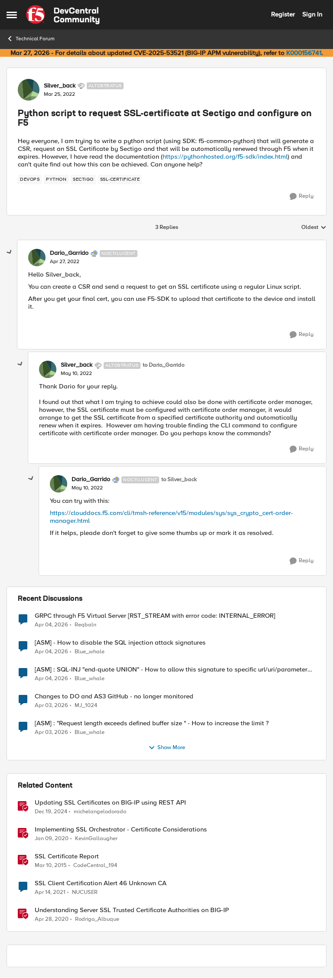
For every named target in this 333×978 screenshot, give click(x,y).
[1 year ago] (51, 811)
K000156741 (303, 53)
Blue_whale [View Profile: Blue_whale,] (89, 651)
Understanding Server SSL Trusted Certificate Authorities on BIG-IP (132, 910)
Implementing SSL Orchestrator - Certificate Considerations (121, 829)
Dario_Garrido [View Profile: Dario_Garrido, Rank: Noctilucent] (69, 253)
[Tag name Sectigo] (83, 179)
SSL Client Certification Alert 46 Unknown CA (100, 883)
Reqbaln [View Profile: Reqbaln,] (85, 624)
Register (283, 14)
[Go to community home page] (62, 14)
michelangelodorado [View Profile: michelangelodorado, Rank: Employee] (100, 811)
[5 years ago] (50, 892)
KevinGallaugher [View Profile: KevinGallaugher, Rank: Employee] (96, 838)
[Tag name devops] (30, 179)
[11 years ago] (51, 865)
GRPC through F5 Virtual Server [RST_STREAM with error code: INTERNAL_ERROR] (155, 615)
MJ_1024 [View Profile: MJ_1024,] (86, 705)
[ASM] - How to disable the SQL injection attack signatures (120, 642)
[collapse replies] (9, 252)
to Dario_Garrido (163, 365)
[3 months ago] (51, 624)
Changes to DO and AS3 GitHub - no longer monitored (114, 696)
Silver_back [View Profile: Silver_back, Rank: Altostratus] (59, 85)
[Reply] (301, 196)
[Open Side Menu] (11, 14)
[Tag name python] (56, 179)
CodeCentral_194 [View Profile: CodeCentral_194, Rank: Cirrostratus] (95, 865)
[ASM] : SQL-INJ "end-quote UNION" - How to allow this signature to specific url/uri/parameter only (171, 669)
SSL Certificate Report (67, 856)
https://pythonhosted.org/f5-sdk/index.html (225, 156)
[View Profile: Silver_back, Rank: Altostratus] (28, 90)
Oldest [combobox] (313, 227)
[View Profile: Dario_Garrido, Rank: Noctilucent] (37, 257)
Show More (166, 747)
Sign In (312, 14)
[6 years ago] (52, 838)
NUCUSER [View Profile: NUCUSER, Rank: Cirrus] (85, 892)
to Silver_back (179, 479)
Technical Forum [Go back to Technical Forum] (31, 38)
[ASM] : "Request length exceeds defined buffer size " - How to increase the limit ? (152, 723)
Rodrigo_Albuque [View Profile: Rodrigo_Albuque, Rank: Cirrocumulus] (97, 919)
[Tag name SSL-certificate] (120, 179)
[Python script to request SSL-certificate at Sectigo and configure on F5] (64, 262)
